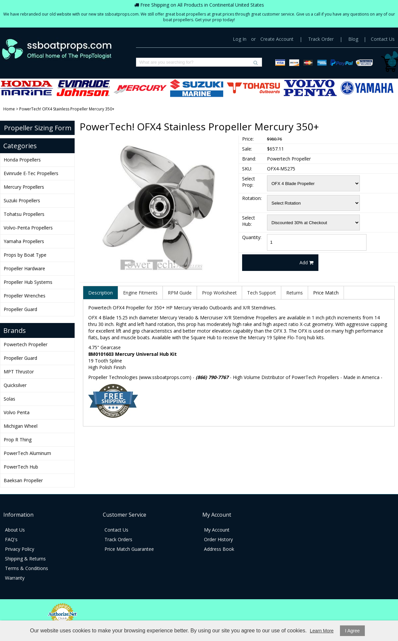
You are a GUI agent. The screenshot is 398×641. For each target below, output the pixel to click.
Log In (239, 39)
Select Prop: (248, 181)
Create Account (277, 39)
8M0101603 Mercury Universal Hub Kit (132, 354)
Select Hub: (248, 221)
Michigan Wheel (20, 426)
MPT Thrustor (19, 371)
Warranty (15, 578)
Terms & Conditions (26, 568)
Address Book (219, 549)
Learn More (322, 630)
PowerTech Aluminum (27, 453)
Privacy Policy (19, 549)
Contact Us (383, 39)
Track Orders (118, 539)
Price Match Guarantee (129, 549)
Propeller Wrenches (24, 295)
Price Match (326, 292)
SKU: (247, 168)
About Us (15, 530)
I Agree (352, 630)
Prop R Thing (18, 439)
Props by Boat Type (25, 255)
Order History (218, 539)
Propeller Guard (20, 309)
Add (306, 262)
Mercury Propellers (139, 88)
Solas (9, 399)
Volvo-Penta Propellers (310, 88)
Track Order (321, 39)
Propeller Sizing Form (37, 127)
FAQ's (11, 539)
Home (9, 109)
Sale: (247, 149)
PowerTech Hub (21, 467)
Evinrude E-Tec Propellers (83, 88)
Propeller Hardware (24, 268)
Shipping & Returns (25, 558)
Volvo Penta (17, 412)
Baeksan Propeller (23, 480)
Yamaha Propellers (366, 88)
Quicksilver (15, 385)
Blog (353, 39)
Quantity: (251, 237)
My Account (217, 530)
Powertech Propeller (25, 344)
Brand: (249, 159)
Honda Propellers (26, 88)
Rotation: (252, 198)
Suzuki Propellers (196, 88)
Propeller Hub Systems (28, 282)
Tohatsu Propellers (253, 88)
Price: (248, 139)
